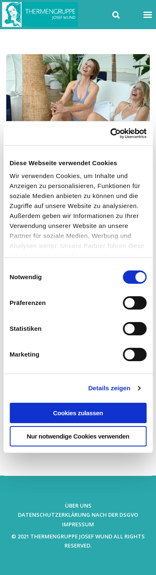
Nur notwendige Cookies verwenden (78, 436)
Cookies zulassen (78, 412)
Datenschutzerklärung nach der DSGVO (78, 514)
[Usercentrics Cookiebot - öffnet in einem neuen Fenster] (111, 133)
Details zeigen (109, 388)
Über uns (78, 505)
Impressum (78, 524)
